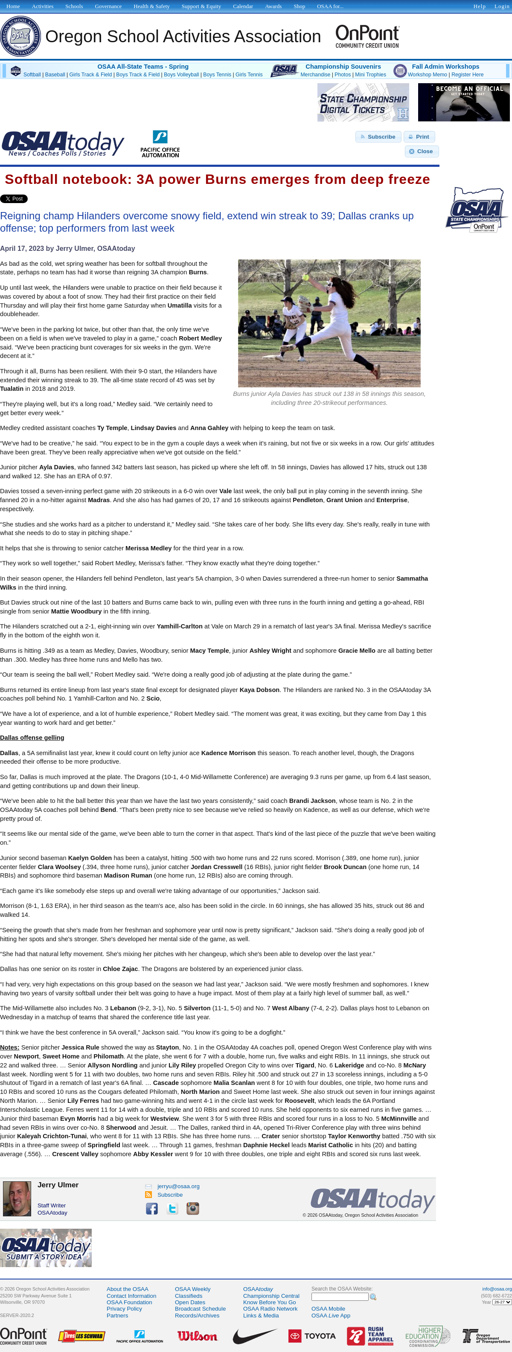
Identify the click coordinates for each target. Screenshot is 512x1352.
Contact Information (131, 1296)
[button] (378, 137)
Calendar (243, 6)
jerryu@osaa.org (172, 1186)
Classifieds (188, 1296)
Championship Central (271, 1296)
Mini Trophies (370, 75)
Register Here (467, 75)
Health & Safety (151, 6)
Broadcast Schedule (200, 1308)
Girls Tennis (249, 75)
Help (480, 6)
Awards (273, 6)
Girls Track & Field (91, 75)
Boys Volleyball (181, 75)
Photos (343, 75)
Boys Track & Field (138, 75)
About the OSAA (127, 1289)
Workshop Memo (427, 75)
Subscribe (164, 1195)
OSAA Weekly (192, 1289)
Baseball (55, 75)
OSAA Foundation (129, 1302)
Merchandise (315, 75)
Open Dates (190, 1302)
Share (42, 199)
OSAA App (330, 1315)
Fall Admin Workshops (446, 66)
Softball (32, 75)
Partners (117, 1315)
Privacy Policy (124, 1308)
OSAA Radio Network (270, 1308)
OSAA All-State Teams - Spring (143, 66)
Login (502, 6)
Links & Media (261, 1315)
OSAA (258, 1289)
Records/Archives (197, 1315)
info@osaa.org (497, 1288)
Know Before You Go (269, 1302)
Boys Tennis (217, 75)
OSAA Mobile (328, 1308)
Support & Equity (201, 6)
